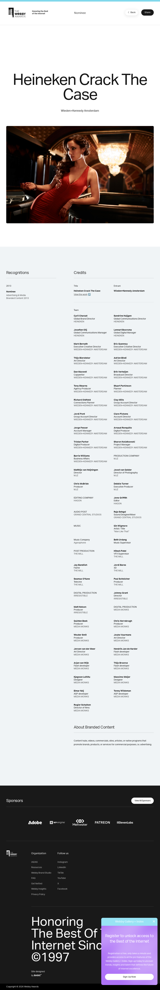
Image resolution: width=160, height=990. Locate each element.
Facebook (62, 889)
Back (131, 12)
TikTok (61, 873)
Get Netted (36, 884)
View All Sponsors (143, 801)
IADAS (34, 862)
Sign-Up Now (129, 977)
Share (147, 12)
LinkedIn (62, 867)
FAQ (33, 878)
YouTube (62, 878)
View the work (80, 294)
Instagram (63, 862)
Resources (36, 867)
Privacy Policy (38, 894)
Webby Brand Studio (41, 873)
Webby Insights (38, 889)
